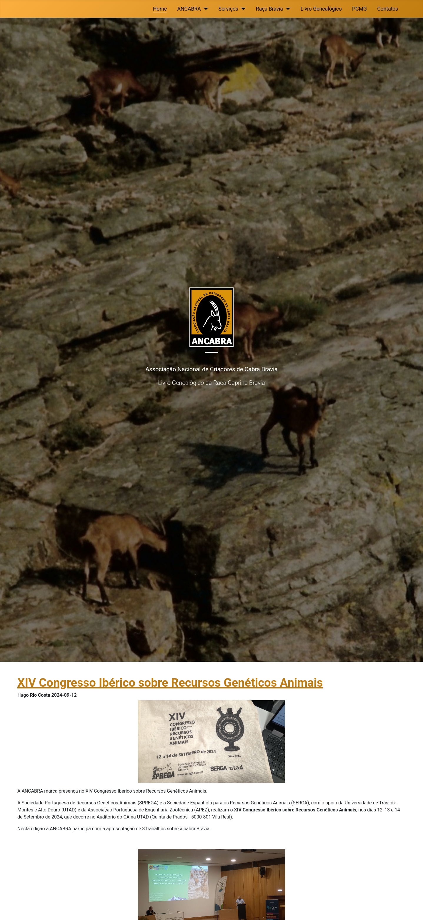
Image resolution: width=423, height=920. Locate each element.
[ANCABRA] (204, 9)
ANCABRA (189, 9)
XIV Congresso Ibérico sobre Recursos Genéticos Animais (170, 683)
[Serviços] (242, 9)
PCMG (359, 9)
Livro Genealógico (321, 9)
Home (160, 9)
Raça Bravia (269, 9)
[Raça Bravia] (286, 9)
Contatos (387, 9)
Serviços (228, 9)
